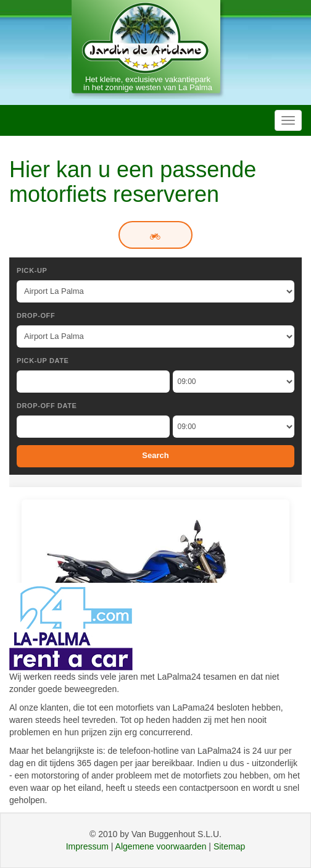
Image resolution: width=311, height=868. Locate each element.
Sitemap (229, 846)
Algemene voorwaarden (161, 846)
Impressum (87, 846)
